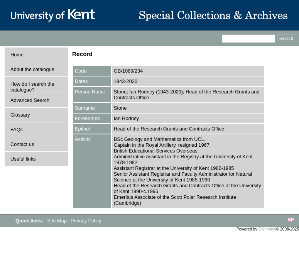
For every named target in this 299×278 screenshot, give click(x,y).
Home (17, 55)
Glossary (20, 115)
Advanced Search (29, 100)
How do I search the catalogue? (32, 87)
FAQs (16, 129)
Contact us (22, 144)
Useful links (22, 159)
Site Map (57, 221)
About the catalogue (32, 69)
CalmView (267, 229)
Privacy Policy (86, 221)
